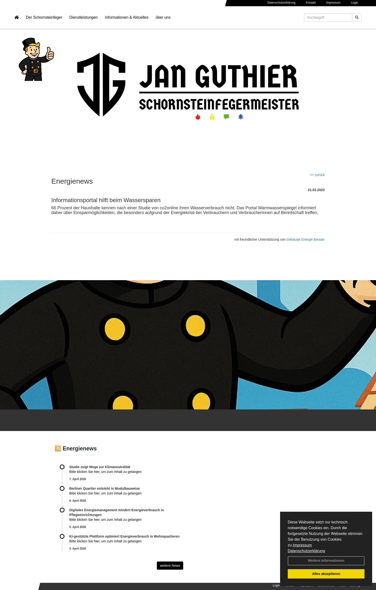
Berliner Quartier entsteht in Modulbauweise (104, 488)
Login (354, 2)
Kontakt (311, 2)
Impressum (302, 545)
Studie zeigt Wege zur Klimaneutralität (99, 467)
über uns (163, 18)
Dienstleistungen (83, 18)
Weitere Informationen (326, 560)
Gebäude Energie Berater (305, 239)
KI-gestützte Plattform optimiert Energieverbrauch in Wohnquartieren (124, 536)
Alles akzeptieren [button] (326, 574)
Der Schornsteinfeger (44, 18)
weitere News (170, 565)
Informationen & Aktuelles (126, 18)
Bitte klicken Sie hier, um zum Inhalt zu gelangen (105, 472)
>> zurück (317, 175)
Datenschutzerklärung (306, 551)
